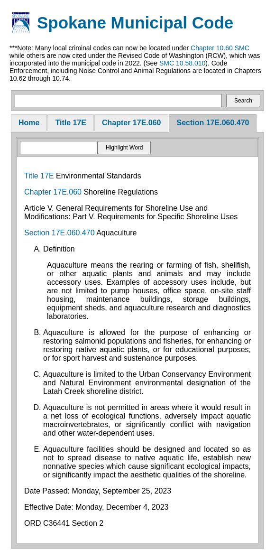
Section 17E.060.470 (212, 123)
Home (28, 123)
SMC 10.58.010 (182, 63)
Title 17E (70, 123)
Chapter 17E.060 (131, 123)
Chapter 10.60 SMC (220, 48)
